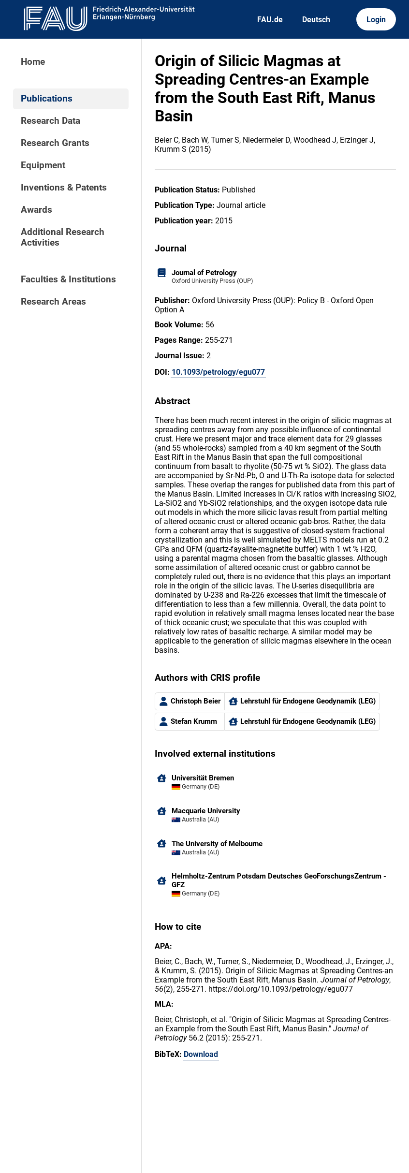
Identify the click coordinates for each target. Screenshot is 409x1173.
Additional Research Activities (62, 237)
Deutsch (316, 19)
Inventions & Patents (64, 187)
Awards (36, 210)
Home (33, 62)
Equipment (43, 165)
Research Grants (55, 143)
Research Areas (53, 301)
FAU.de (270, 19)
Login (376, 19)
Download (201, 1054)
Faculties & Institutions (68, 279)
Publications (47, 98)
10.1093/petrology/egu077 (218, 372)
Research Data (50, 121)
